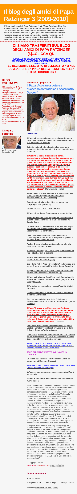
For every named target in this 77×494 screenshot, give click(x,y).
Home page (51, 482)
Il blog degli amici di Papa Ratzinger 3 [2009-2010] (38, 15)
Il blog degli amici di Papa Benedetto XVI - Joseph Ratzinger (12, 89)
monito (56, 385)
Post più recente (34, 482)
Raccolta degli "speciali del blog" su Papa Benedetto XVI (13, 111)
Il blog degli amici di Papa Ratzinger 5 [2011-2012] (12, 97)
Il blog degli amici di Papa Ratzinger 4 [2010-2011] (12, 114)
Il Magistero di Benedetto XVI (13, 100)
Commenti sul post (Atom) (46, 488)
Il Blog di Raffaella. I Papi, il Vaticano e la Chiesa (12, 93)
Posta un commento (34, 478)
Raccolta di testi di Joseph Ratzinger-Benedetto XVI (12, 107)
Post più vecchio (68, 482)
